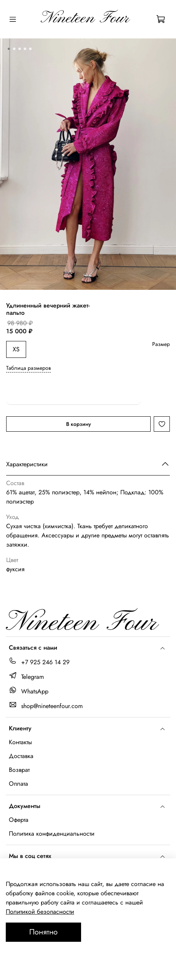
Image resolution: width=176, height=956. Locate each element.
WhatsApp (33, 691)
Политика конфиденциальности (52, 833)
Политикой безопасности (40, 911)
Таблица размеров (28, 368)
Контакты (20, 742)
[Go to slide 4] (25, 49)
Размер (161, 344)
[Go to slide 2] (14, 49)
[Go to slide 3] (19, 49)
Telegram (31, 676)
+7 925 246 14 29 (44, 662)
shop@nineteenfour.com (51, 706)
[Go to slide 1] (9, 49)
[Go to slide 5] (30, 49)
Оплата (18, 783)
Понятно (43, 932)
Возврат (19, 769)
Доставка (21, 755)
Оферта (18, 819)
